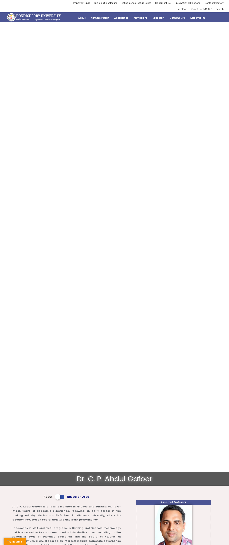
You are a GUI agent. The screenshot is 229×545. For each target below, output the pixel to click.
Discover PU (197, 18)
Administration (100, 18)
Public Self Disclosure (105, 2)
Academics (121, 18)
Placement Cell (163, 2)
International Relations (188, 2)
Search (220, 9)
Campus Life (177, 18)
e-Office (182, 9)
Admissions (140, 18)
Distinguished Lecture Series (136, 2)
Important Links (81, 2)
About (82, 18)
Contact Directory (214, 2)
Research (158, 18)
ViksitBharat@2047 (201, 9)
